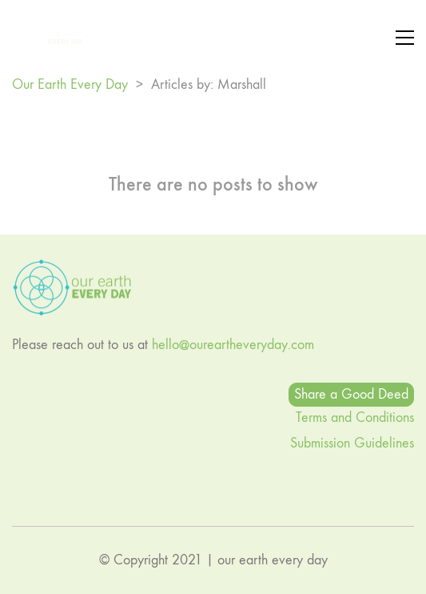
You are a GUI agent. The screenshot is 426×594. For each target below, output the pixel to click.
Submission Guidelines (352, 443)
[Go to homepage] (48, 37)
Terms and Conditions (355, 417)
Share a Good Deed (351, 394)
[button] (405, 37)
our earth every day (272, 560)
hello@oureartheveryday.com (233, 344)
